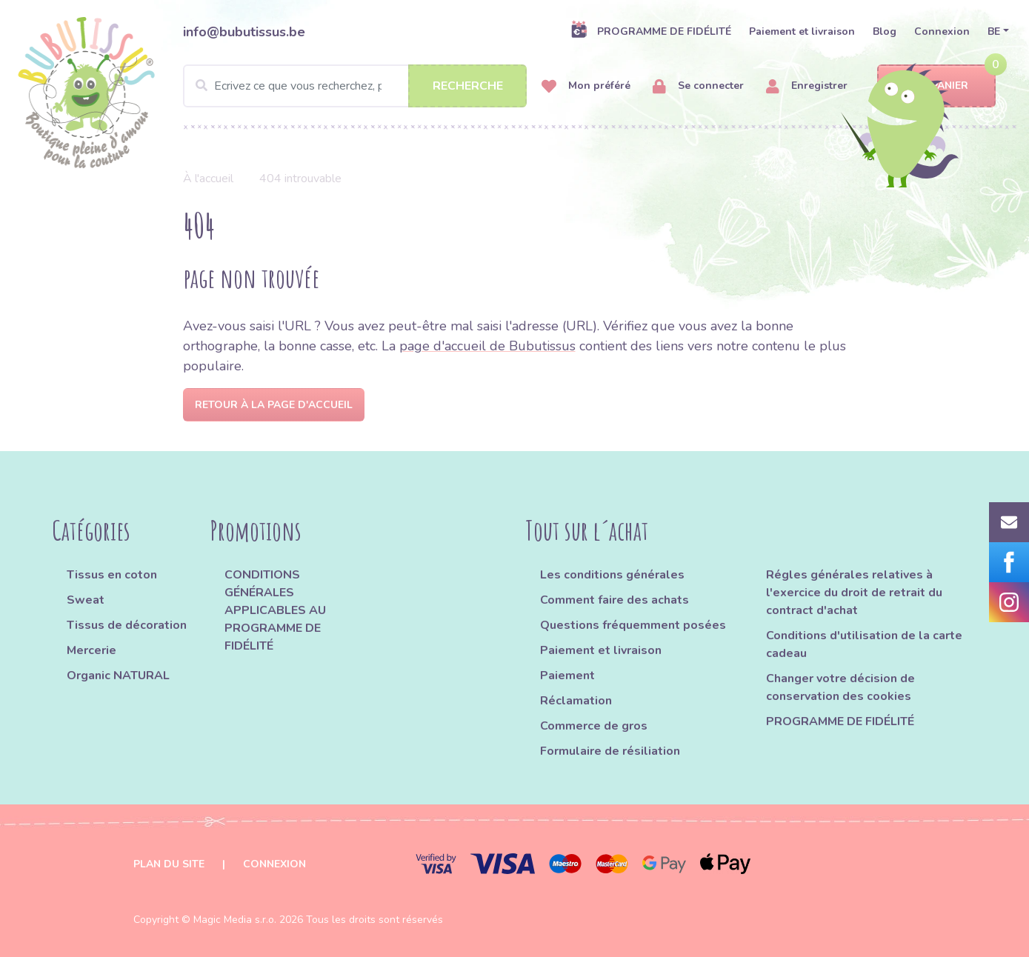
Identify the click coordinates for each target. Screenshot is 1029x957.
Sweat (85, 600)
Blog (884, 31)
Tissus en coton (112, 575)
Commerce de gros (593, 726)
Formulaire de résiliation (610, 751)
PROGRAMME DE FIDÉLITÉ (650, 31)
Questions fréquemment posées (633, 625)
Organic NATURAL (118, 675)
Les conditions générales (612, 575)
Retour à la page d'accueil (274, 405)
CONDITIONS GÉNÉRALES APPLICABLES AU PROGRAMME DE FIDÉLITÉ (275, 610)
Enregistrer (806, 86)
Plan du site (168, 864)
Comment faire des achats (614, 600)
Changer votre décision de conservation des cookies (840, 687)
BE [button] (994, 31)
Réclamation (576, 701)
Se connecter (698, 86)
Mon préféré (586, 86)
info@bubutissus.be (244, 32)
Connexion (942, 31)
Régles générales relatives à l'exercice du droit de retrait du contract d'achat (854, 592)
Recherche (468, 86)
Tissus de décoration (127, 625)
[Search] (355, 85)
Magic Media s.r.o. (234, 920)
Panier (936, 86)
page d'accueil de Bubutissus (487, 346)
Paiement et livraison (802, 31)
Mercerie (91, 650)
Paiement (567, 675)
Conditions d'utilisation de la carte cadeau (864, 644)
